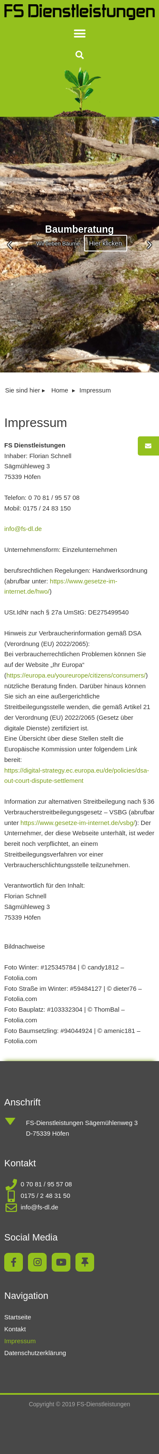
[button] (79, 33)
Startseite (17, 1317)
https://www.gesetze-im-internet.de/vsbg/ (77, 822)
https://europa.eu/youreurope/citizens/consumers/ (76, 675)
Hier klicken (105, 242)
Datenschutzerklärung (35, 1352)
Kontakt (15, 1329)
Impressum (20, 1340)
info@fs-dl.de (23, 528)
